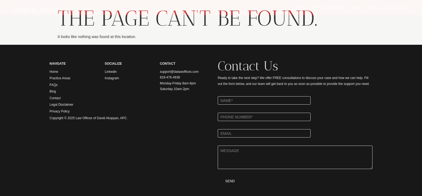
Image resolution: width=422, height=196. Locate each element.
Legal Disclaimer (61, 104)
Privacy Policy (60, 111)
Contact (55, 98)
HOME (299, 7)
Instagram (112, 78)
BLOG (373, 7)
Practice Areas (60, 78)
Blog (53, 91)
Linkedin (111, 72)
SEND (228, 181)
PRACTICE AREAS (328, 7)
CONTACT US (397, 7)
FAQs (355, 7)
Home (54, 72)
